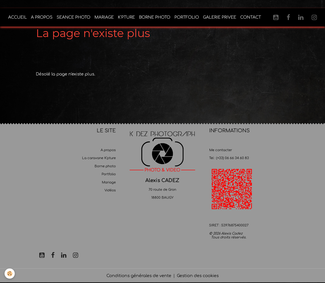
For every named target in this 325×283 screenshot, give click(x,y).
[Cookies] (10, 273)
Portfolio (109, 174)
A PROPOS (41, 17)
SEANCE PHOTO (73, 17)
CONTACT (250, 17)
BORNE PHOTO (154, 17)
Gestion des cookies (198, 275)
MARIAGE (104, 17)
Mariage (109, 182)
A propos (108, 150)
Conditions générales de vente (139, 275)
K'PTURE (126, 17)
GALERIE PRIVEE (219, 17)
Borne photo (105, 166)
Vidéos (110, 190)
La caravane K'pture (99, 158)
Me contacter (220, 150)
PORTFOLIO (186, 17)
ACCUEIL (17, 17)
